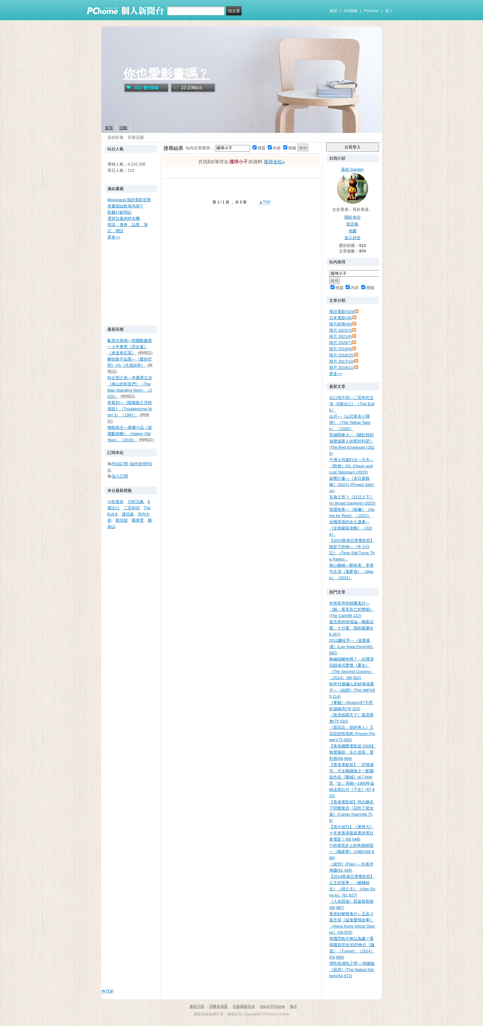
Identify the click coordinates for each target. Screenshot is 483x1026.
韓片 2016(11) (342, 367)
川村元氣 (136, 501)
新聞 (333, 11)
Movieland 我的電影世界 (129, 199)
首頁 (109, 127)
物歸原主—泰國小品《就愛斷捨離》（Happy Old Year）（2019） (129, 433)
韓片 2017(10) (342, 361)
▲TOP (264, 202)
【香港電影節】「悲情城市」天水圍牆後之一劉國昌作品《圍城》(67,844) (351, 770)
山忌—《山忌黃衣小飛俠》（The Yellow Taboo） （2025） (350, 422)
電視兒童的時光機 (123, 218)
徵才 (293, 1006)
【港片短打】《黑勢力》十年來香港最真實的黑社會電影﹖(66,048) (351, 833)
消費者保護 (218, 1006)
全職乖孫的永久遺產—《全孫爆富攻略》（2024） (350, 528)
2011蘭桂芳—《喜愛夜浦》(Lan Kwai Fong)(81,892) (351, 646)
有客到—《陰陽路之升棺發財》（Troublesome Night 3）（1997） (129, 408)
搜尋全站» (274, 161)
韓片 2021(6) (340, 336)
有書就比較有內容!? (125, 206)
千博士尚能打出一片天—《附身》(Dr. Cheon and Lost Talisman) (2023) (351, 465)
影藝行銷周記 (119, 212)
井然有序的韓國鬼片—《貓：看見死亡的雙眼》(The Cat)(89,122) (351, 609)
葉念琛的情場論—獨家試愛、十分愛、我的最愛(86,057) (351, 628)
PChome (371, 11)
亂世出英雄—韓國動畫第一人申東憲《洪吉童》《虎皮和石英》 (129, 346)
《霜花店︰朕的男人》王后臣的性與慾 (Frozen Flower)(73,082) (352, 733)
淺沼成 (127, 514)
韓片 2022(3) (340, 330)
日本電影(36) (341, 318)
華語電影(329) (342, 311)
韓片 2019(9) (340, 349)
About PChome (272, 1006)
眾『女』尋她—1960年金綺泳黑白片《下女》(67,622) (352, 789)
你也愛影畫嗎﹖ (166, 73)
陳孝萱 (138, 520)
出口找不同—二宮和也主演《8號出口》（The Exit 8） (352, 403)
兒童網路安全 (244, 1006)
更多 (335, 373)
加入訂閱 (120, 476)
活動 (123, 127)
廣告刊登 (196, 1006)
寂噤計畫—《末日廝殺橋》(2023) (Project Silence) (351, 484)
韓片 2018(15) (342, 355)
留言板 (352, 224)
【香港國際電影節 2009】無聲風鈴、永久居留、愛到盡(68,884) (352, 752)
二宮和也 (132, 508)
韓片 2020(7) (340, 342)
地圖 (353, 231)
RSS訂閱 (120, 463)
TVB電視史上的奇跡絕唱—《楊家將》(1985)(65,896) (351, 851)
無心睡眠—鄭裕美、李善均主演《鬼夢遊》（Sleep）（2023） (351, 571)
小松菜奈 (115, 501)
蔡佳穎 (122, 520)
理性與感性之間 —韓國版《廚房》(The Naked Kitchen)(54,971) (352, 969)
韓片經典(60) (341, 324)
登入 (389, 11)
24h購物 (351, 11)
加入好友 (352, 237)
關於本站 (352, 217)
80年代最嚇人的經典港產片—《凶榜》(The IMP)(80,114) (352, 690)
